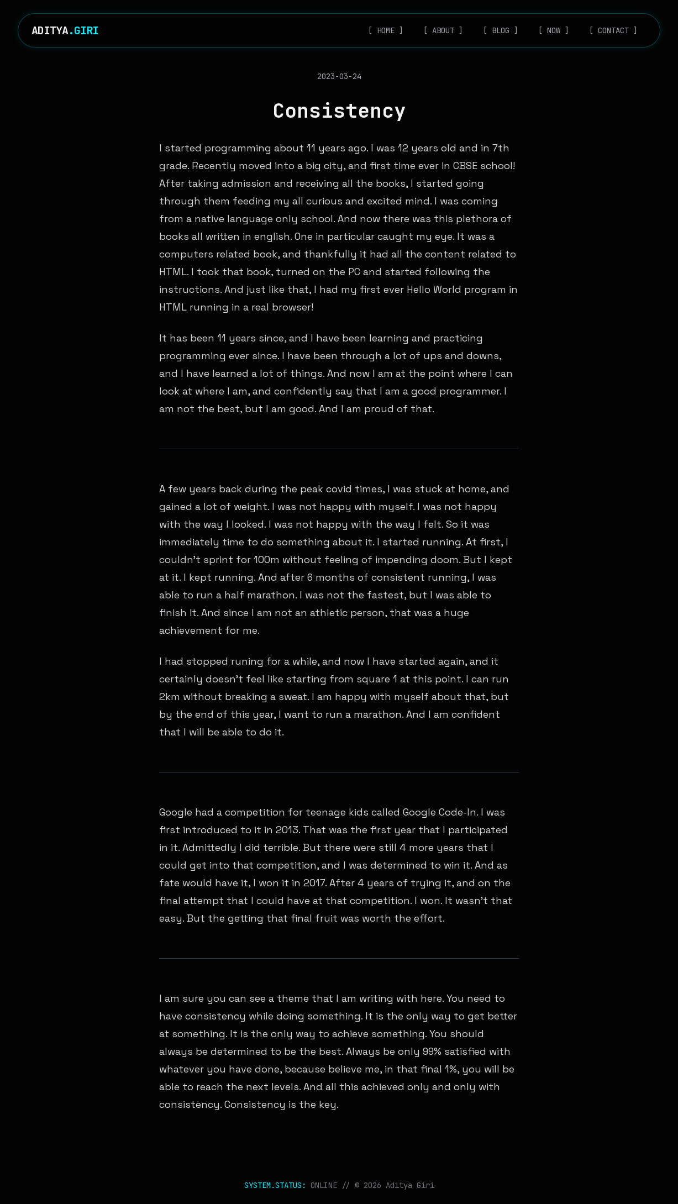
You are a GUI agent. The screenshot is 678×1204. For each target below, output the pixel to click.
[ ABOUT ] (443, 30)
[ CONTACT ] (613, 30)
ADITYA (64, 30)
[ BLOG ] (500, 30)
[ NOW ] (553, 30)
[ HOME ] (385, 30)
